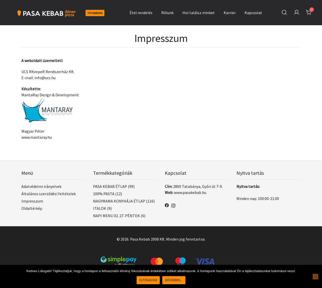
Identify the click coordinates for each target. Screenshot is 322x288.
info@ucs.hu (45, 77)
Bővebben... (174, 280)
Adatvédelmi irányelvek (41, 186)
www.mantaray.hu (36, 137)
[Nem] (315, 276)
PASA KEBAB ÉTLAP (110, 186)
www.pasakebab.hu (190, 192)
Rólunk (167, 12)
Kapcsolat (253, 12)
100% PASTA (103, 193)
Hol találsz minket (198, 12)
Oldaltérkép (31, 208)
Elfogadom (148, 280)
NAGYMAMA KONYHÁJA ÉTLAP (119, 201)
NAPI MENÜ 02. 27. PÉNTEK (116, 215)
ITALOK (99, 208)
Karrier (230, 12)
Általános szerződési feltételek (48, 193)
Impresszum (32, 201)
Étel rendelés (141, 12)
